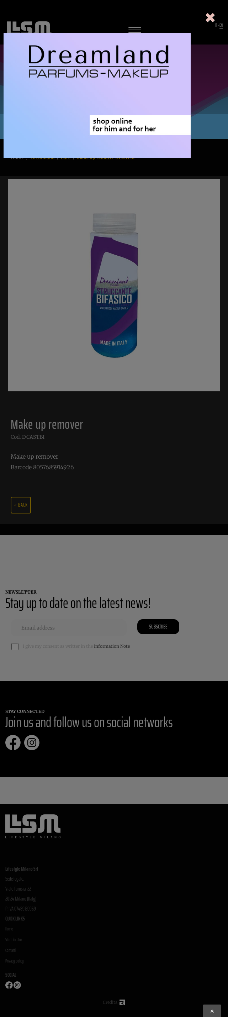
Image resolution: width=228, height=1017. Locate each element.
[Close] (210, 18)
